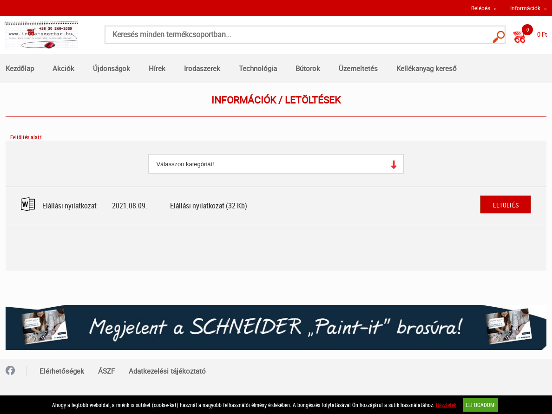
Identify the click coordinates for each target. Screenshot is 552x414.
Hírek (157, 68)
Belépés (480, 8)
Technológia (258, 68)
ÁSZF (106, 370)
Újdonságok (111, 68)
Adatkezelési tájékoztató (167, 370)
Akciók (63, 68)
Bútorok (308, 68)
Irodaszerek (202, 68)
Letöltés (506, 205)
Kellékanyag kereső (426, 68)
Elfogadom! (481, 404)
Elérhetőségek (61, 370)
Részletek (446, 404)
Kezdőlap (20, 68)
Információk (525, 8)
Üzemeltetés (358, 68)
